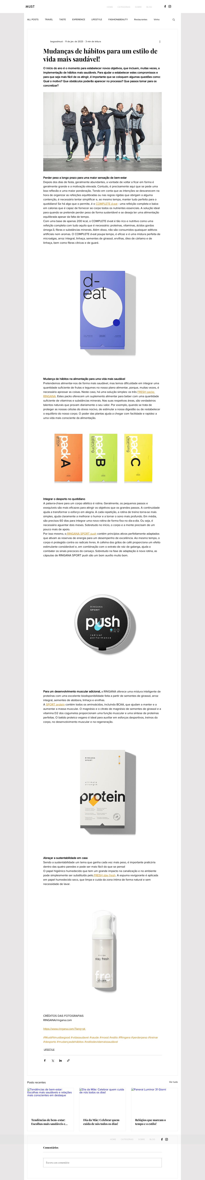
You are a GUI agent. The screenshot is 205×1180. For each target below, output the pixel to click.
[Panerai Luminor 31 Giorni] (154, 1101)
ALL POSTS (32, 19)
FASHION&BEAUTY (118, 19)
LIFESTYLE (96, 19)
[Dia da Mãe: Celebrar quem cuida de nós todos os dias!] (102, 1101)
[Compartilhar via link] (68, 1060)
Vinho (157, 19)
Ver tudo (173, 1082)
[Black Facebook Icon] (165, 6)
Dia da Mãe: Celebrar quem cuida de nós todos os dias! (101, 1122)
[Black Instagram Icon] (170, 6)
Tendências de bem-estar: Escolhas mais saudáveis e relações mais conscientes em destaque (50, 1122)
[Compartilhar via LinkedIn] (60, 1060)
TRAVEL (49, 19)
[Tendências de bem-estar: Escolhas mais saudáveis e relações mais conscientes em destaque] (50, 1101)
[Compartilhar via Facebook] (44, 1060)
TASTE (62, 19)
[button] (124, 7)
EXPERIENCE (78, 19)
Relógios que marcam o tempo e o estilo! (150, 1122)
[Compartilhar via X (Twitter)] (52, 1060)
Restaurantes (140, 19)
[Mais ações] (160, 41)
